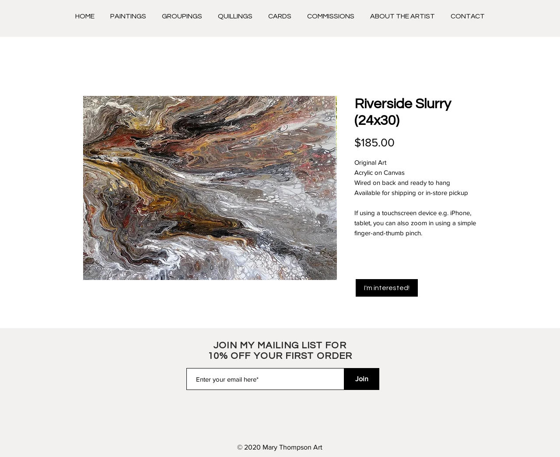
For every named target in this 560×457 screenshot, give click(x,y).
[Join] (361, 379)
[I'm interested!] (387, 288)
